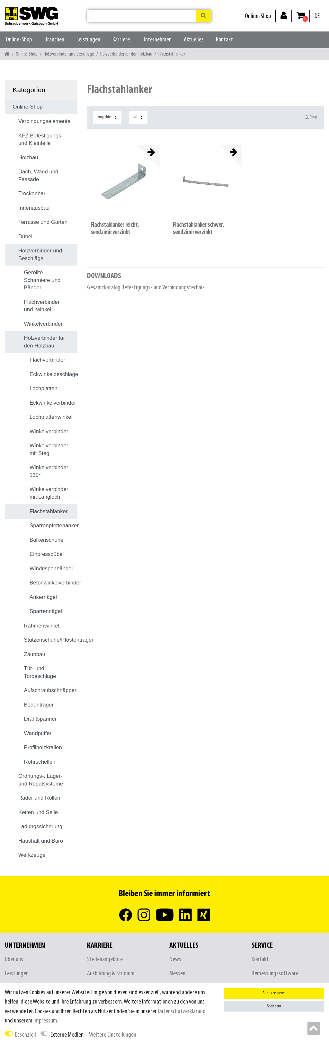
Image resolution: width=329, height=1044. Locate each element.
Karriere (121, 39)
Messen (177, 973)
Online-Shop (258, 16)
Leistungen (88, 39)
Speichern (274, 1006)
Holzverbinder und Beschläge (69, 54)
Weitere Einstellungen (112, 1034)
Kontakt (224, 39)
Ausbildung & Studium (111, 973)
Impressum (45, 1020)
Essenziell (25, 1034)
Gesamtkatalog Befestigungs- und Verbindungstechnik (146, 287)
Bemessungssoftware (275, 973)
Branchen (54, 39)
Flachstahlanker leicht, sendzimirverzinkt (115, 229)
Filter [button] (311, 117)
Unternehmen (157, 39)
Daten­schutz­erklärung (182, 1011)
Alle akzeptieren (274, 993)
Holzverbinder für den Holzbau (126, 54)
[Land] (317, 16)
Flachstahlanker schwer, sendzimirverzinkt (198, 229)
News (175, 959)
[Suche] (203, 16)
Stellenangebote (105, 959)
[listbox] (123, 181)
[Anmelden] (283, 15)
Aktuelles (194, 39)
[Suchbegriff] (141, 16)
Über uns (14, 959)
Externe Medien (67, 1034)
